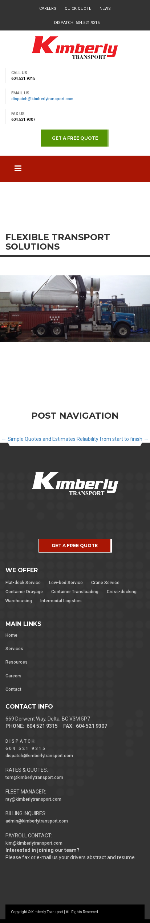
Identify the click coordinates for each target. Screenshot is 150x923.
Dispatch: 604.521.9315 (77, 22)
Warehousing (18, 600)
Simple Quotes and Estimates (38, 439)
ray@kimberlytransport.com (33, 799)
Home (11, 635)
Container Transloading (74, 591)
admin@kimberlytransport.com (36, 821)
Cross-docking (122, 591)
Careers (47, 8)
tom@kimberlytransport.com (34, 777)
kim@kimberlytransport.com (33, 843)
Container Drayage (24, 591)
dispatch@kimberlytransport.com (42, 99)
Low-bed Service (66, 582)
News (105, 8)
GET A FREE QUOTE (75, 138)
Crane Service (105, 582)
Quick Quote (78, 8)
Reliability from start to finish (113, 439)
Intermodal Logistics (61, 600)
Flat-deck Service (23, 582)
